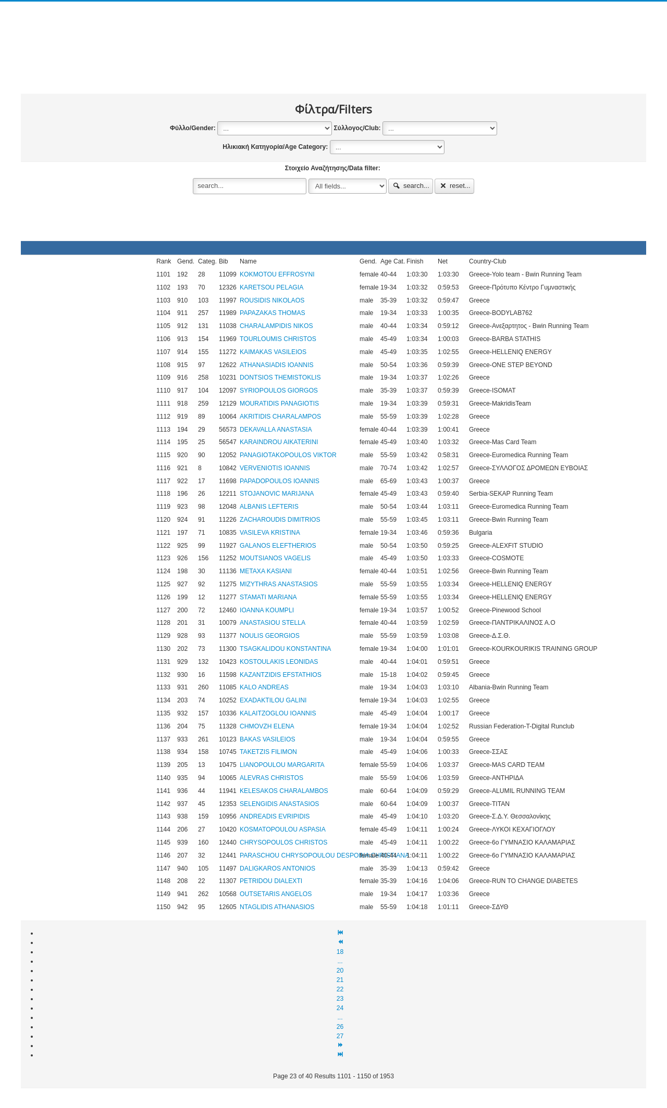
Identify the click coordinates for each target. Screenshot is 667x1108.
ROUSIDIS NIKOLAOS (272, 300)
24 (340, 1008)
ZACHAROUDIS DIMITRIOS (280, 519)
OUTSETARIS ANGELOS (276, 894)
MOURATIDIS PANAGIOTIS (279, 403)
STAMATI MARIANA (268, 597)
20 (340, 970)
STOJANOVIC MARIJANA (277, 493)
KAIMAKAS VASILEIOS (273, 352)
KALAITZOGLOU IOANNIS (278, 713)
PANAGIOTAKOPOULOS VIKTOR (288, 455)
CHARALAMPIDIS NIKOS (276, 326)
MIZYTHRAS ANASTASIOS (279, 584)
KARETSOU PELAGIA (271, 287)
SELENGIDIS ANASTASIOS (279, 804)
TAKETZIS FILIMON (268, 752)
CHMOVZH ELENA (267, 726)
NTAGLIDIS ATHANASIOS (277, 907)
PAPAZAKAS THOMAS (272, 313)
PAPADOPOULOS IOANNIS (279, 481)
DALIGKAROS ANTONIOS (277, 868)
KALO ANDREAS (264, 687)
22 (340, 989)
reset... (454, 186)
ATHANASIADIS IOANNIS (277, 365)
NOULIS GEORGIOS (270, 635)
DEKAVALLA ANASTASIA (276, 429)
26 (340, 1026)
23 (340, 998)
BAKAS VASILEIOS (267, 739)
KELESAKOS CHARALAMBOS (284, 791)
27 (340, 1036)
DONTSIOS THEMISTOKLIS (280, 377)
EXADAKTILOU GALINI (273, 700)
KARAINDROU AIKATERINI (279, 442)
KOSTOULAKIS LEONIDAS (279, 661)
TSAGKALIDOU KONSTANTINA (285, 648)
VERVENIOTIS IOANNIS (275, 468)
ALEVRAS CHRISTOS (271, 778)
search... (410, 186)
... (339, 961)
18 (340, 951)
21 (340, 980)
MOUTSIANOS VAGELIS (275, 558)
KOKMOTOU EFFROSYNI (277, 274)
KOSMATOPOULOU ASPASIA (283, 829)
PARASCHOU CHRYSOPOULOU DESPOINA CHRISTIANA (324, 855)
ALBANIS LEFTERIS (269, 506)
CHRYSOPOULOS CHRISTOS (283, 842)
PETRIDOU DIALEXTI (271, 881)
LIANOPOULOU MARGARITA (282, 765)
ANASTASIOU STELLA (272, 622)
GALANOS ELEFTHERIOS (278, 545)
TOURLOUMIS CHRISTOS (278, 339)
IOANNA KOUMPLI (267, 610)
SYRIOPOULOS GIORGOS (279, 390)
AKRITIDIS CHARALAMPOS (280, 416)
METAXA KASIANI (266, 571)
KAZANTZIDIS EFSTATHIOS (281, 674)
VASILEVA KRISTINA (270, 532)
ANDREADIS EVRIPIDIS (275, 816)
